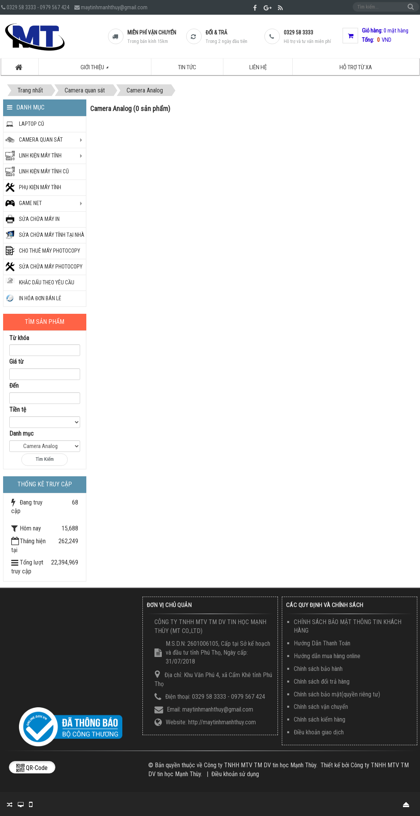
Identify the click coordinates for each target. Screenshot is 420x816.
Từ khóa (19, 338)
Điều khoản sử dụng (235, 774)
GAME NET (30, 203)
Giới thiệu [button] (99, 69)
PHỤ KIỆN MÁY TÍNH (40, 187)
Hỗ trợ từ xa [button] (355, 67)
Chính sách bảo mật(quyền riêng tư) (337, 694)
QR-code (32, 768)
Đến (14, 385)
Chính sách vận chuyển (321, 706)
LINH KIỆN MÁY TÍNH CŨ (44, 171)
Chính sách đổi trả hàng (322, 681)
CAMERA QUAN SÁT (41, 140)
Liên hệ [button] (258, 67)
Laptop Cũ (31, 124)
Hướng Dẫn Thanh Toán (322, 643)
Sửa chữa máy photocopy (50, 266)
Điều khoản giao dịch (319, 732)
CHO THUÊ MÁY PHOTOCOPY (49, 251)
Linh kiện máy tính (40, 155)
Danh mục (21, 433)
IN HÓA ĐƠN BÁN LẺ (40, 298)
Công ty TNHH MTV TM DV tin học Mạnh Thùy (260, 765)
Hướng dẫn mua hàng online (327, 656)
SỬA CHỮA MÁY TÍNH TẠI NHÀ (51, 235)
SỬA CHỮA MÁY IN (39, 219)
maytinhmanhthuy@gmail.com (114, 7)
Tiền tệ (17, 409)
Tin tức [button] (187, 67)
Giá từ (16, 361)
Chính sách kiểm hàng (319, 719)
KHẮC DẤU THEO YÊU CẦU (46, 282)
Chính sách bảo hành (318, 668)
